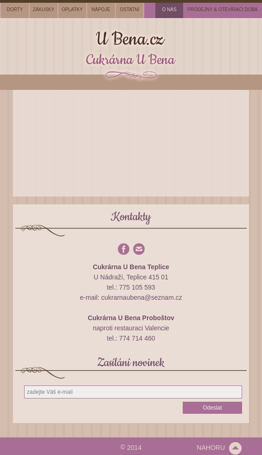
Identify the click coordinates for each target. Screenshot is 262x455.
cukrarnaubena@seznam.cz (141, 297)
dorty (15, 9)
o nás (169, 9)
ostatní (130, 9)
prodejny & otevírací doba (222, 9)
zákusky (43, 9)
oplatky (72, 9)
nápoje (101, 9)
